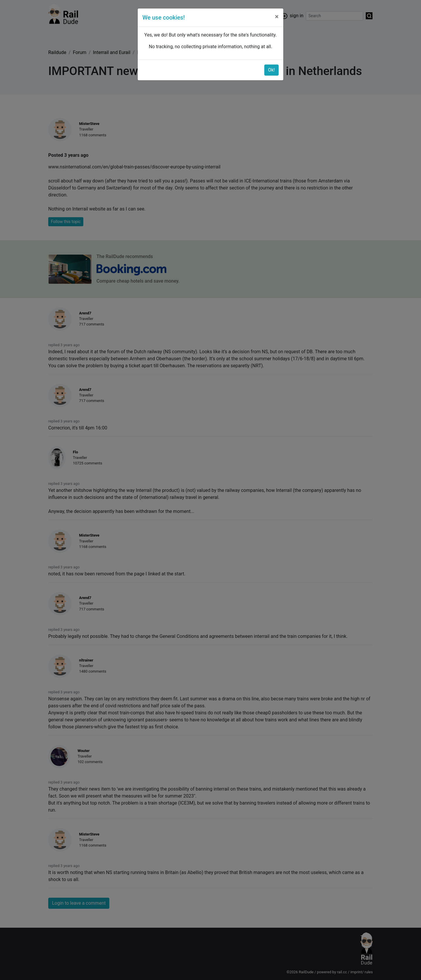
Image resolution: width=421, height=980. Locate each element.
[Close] (276, 16)
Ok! (271, 70)
